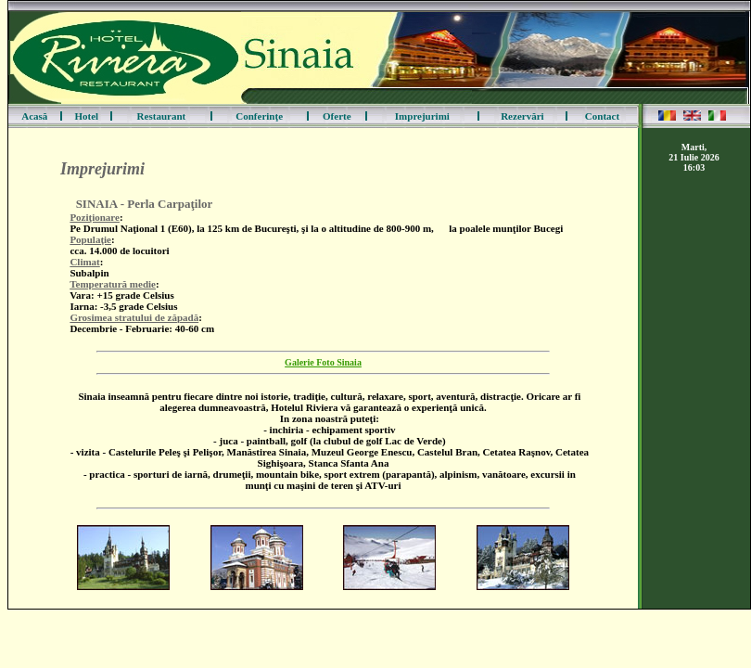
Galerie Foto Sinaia (323, 362)
